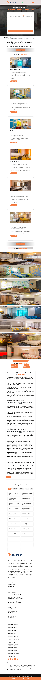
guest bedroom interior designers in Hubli (24, 457)
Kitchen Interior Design (11, 584)
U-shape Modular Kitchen (18, 665)
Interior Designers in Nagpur (12, 650)
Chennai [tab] (32, 488)
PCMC (22, 601)
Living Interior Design (11, 586)
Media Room (29, 676)
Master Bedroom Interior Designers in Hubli (12, 499)
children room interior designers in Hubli (21, 424)
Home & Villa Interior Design (12, 579)
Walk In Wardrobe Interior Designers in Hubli (13, 544)
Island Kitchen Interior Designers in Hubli (27, 534)
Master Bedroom (9, 664)
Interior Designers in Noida (12, 633)
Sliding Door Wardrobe (24, 668)
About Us (24, 676)
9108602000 (12, 678)
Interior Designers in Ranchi (12, 647)
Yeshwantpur (26, 594)
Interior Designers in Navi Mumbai (13, 639)
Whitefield (15, 594)
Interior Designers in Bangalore (13, 624)
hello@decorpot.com (12, 656)
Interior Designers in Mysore (12, 645)
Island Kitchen (16, 666)
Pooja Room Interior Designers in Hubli (27, 514)
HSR (12, 594)
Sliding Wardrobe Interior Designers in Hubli (12, 549)
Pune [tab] (27, 488)
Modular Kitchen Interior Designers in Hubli (12, 524)
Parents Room (32, 664)
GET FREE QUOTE (20, 30)
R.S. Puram (14, 599)
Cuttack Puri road (16, 618)
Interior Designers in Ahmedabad (13, 648)
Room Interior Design (11, 582)
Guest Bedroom (15, 664)
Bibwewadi (18, 601)
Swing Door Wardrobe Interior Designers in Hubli (26, 544)
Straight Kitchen (22, 666)
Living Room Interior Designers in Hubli (27, 494)
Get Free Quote (20, 50)
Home (5, 37)
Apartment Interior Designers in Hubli (13, 494)
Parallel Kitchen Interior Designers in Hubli (25, 529)
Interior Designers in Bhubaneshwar (13, 653)
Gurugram (13, 606)
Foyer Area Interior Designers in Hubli (27, 539)
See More (20, 360)
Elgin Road (19, 598)
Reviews (21, 676)
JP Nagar (21, 594)
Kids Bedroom (22, 664)
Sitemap (32, 676)
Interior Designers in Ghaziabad (13, 636)
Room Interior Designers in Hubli (14, 508)
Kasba (16, 598)
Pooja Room (19, 669)
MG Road (13, 612)
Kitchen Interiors (14, 366)
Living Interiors (26, 366)
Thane (14, 603)
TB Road (15, 613)
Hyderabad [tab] (21, 488)
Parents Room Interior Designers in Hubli (27, 504)
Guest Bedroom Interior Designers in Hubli (12, 514)
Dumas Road (12, 617)
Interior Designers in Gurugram (13, 638)
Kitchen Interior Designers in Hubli (26, 519)
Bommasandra (30, 594)
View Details (13, 81)
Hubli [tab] (9, 488)
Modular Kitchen (28, 666)
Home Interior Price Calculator (12, 588)
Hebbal (19, 594)
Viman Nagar (12, 601)
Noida (14, 602)
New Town (12, 598)
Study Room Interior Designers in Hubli (27, 509)
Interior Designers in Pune (12, 630)
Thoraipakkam (13, 597)
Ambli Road (14, 616)
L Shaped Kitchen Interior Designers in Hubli (13, 529)
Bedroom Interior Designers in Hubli (26, 499)
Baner (15, 601)
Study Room (27, 664)
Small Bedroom (10, 665)
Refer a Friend (17, 676)
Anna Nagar (18, 597)
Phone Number (11, 24)
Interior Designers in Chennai (12, 627)
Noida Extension (18, 602)
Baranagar (23, 598)
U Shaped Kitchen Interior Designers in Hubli (26, 524)
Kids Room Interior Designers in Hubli (14, 504)
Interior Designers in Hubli (12, 641)
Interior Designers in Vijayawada (13, 644)
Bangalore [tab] (15, 488)
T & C (14, 676)
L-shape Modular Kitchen (27, 665)
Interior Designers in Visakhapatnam (13, 642)
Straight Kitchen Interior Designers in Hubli (12, 539)
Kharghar (14, 607)
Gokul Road (12, 608)
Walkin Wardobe (13, 669)
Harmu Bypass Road (14, 611)
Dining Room (12, 668)
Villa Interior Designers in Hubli (14, 518)
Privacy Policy (10, 676)
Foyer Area (17, 668)
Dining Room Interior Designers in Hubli (13, 534)
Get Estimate (26, 678)
